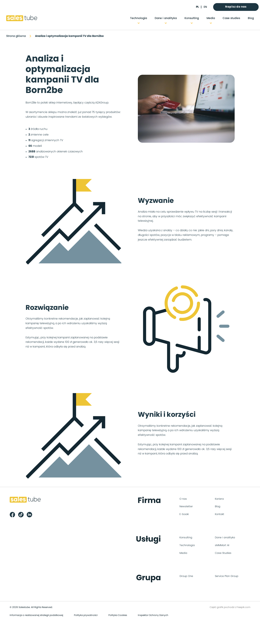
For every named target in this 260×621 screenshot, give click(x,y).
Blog (251, 18)
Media (211, 18)
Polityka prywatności (86, 615)
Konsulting (191, 18)
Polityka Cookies (117, 615)
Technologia (138, 18)
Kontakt (219, 514)
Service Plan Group (226, 576)
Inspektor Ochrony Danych (153, 615)
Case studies (231, 18)
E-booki (184, 514)
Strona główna (16, 36)
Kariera (219, 499)
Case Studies (223, 553)
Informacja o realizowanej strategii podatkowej (36, 615)
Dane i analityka (166, 18)
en (205, 7)
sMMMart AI (222, 545)
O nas (183, 499)
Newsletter (186, 506)
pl (197, 7)
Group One (186, 576)
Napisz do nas (236, 6)
